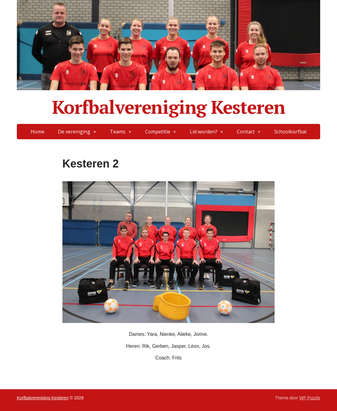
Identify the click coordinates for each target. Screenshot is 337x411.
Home (37, 131)
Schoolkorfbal (290, 131)
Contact (246, 131)
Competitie (157, 131)
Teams (117, 131)
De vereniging (74, 131)
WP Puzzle (309, 397)
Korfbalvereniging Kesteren (168, 107)
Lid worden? (203, 131)
